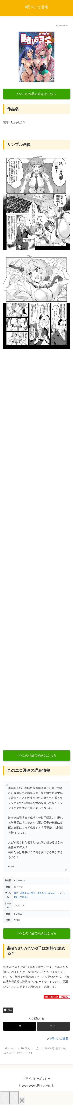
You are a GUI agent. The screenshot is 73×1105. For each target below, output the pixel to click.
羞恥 (16, 893)
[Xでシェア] (19, 1026)
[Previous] (4, 1097)
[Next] (14, 1097)
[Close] (22, 1100)
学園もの (24, 893)
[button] (53, 1026)
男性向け (41, 893)
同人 (8, 1010)
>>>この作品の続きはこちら (36, 94)
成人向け (52, 893)
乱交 (33, 893)
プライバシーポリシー (36, 1078)
